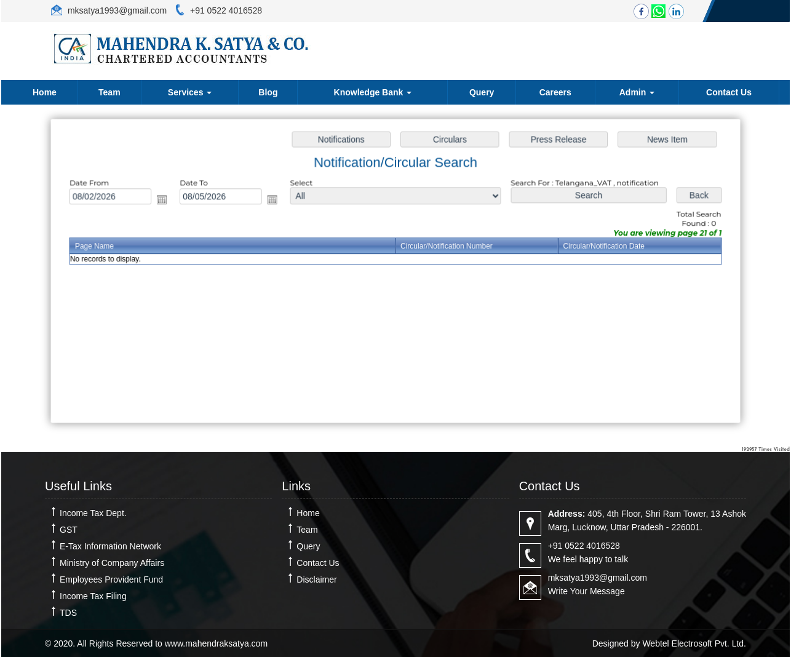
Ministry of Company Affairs (112, 563)
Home (45, 92)
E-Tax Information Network (110, 546)
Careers (555, 92)
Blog (267, 92)
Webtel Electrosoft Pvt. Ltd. (694, 643)
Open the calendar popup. (167, 200)
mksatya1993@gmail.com (116, 10)
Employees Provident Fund (111, 579)
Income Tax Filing (93, 596)
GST (69, 530)
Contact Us (729, 92)
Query (481, 92)
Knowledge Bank (373, 92)
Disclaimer (316, 579)
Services (190, 92)
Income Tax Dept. (93, 513)
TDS (68, 613)
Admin (636, 92)
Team (109, 92)
